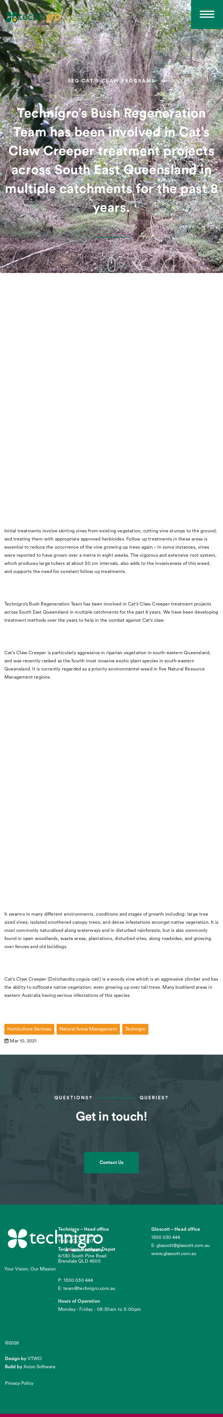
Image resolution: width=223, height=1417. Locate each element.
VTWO (35, 1358)
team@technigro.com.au (89, 1288)
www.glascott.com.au (173, 1253)
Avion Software (39, 1366)
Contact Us (111, 1162)
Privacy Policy (19, 1383)
